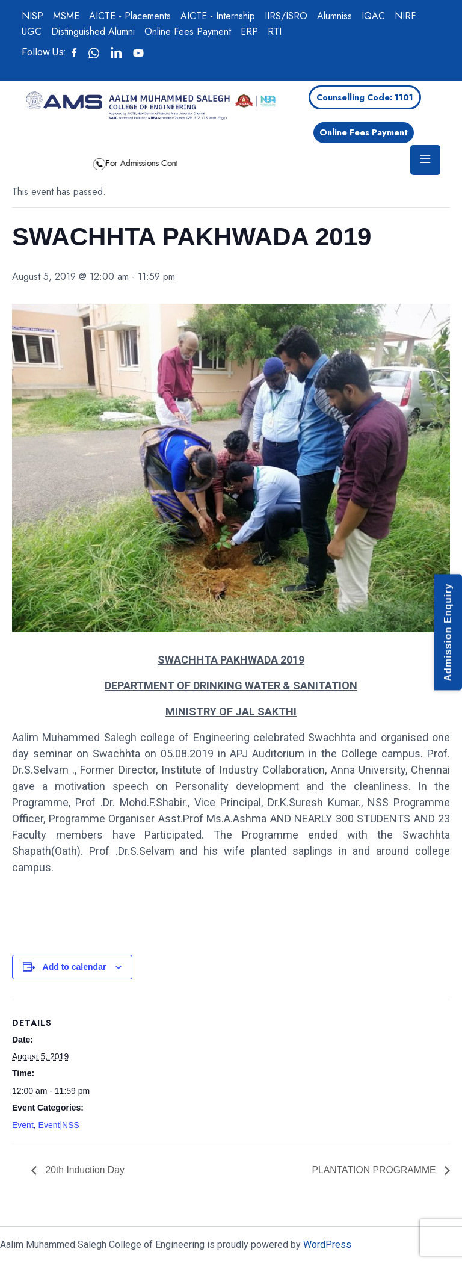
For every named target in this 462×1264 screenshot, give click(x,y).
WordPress (327, 1244)
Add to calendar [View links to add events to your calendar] (74, 967)
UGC (32, 32)
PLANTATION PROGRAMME (374, 1170)
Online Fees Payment (187, 32)
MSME (66, 16)
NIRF (405, 16)
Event (23, 1125)
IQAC (373, 16)
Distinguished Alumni (93, 32)
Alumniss (334, 16)
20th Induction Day (84, 1170)
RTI (275, 32)
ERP (249, 32)
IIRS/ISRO (286, 16)
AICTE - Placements (130, 16)
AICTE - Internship (217, 16)
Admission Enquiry (448, 632)
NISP (32, 16)
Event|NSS (58, 1125)
